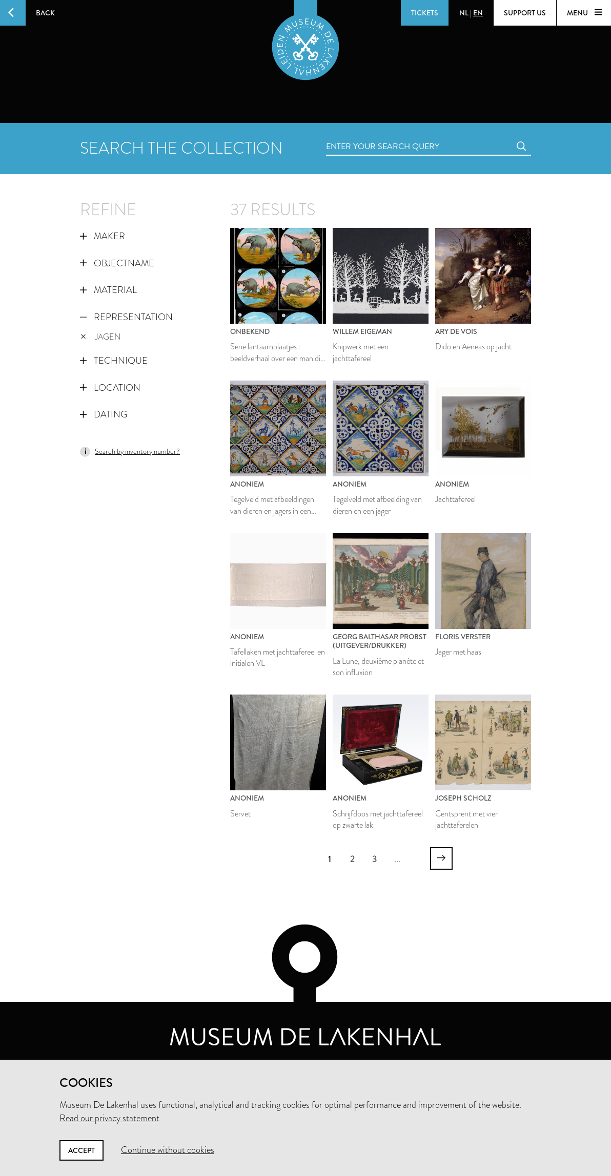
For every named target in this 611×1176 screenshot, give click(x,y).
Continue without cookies (167, 1150)
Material (108, 290)
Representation (126, 317)
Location (110, 387)
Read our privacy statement (109, 1118)
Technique (114, 360)
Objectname (117, 263)
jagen (100, 337)
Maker (102, 236)
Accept (81, 1150)
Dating (103, 414)
